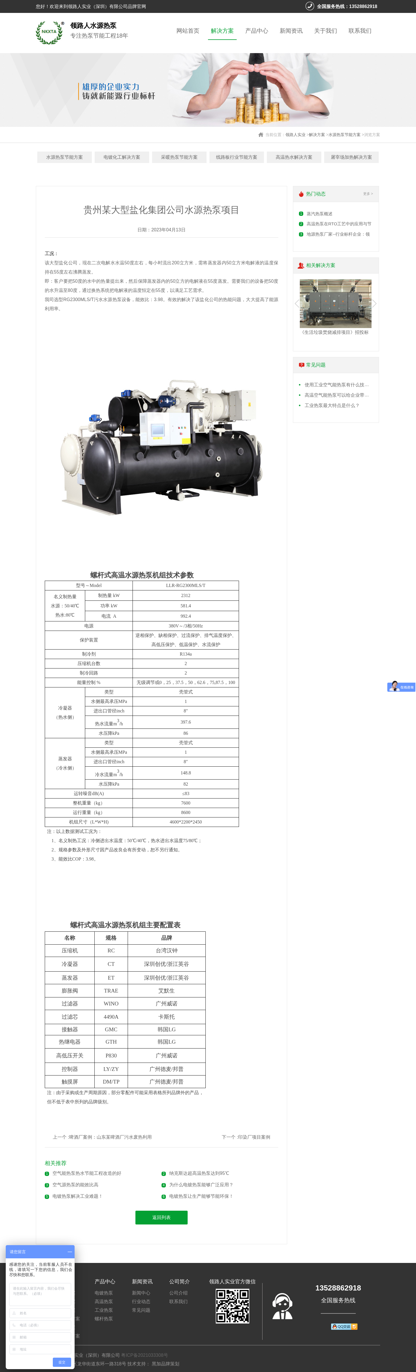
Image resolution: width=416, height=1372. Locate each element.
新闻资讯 (291, 31)
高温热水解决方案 (294, 157)
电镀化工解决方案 (122, 157)
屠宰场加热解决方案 (351, 157)
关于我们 (325, 31)
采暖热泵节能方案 (179, 157)
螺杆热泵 (104, 1318)
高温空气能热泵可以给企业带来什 (339, 395)
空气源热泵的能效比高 (75, 1184)
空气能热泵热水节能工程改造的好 (87, 1173)
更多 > (368, 194)
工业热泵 (104, 1310)
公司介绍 (178, 1292)
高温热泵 (104, 1301)
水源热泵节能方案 (344, 134)
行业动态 (141, 1301)
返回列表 (161, 1217)
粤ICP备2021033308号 (144, 1355)
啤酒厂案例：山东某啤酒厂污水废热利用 (110, 1137)
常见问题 (141, 1310)
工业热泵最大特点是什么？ (332, 405)
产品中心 (256, 31)
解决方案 (222, 31)
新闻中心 (141, 1292)
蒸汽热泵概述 (320, 213)
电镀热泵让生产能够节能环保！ (201, 1196)
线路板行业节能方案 (236, 157)
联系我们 (360, 31)
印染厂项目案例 (254, 1137)
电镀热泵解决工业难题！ (78, 1196)
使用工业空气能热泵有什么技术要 (339, 384)
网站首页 (187, 31)
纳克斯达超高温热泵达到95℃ (199, 1173)
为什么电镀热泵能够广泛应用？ (201, 1184)
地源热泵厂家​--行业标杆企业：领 (338, 234)
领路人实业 (295, 134)
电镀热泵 (104, 1292)
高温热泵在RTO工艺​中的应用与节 (339, 223)
